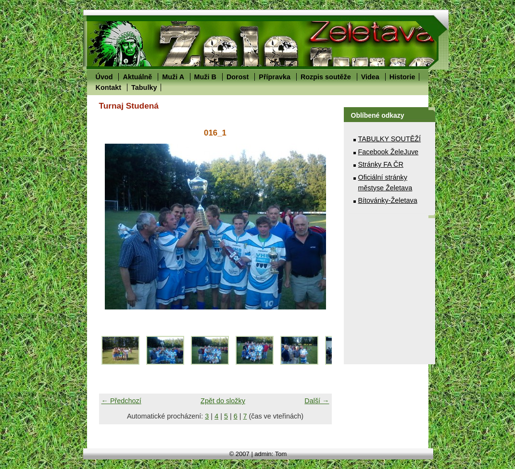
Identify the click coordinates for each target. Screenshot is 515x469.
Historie (402, 77)
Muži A (173, 77)
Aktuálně (137, 77)
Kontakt (109, 87)
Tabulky (144, 87)
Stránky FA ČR (380, 164)
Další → (316, 401)
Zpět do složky (223, 401)
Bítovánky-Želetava (387, 200)
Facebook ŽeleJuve (388, 152)
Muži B (205, 77)
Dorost (237, 77)
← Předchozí (121, 401)
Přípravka (274, 77)
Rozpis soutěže (326, 77)
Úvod (104, 77)
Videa (370, 77)
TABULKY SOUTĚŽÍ (389, 139)
